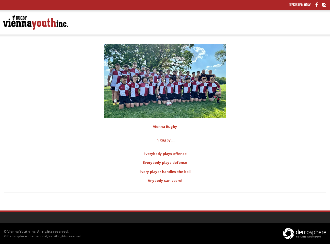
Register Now (300, 5)
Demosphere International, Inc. (30, 236)
